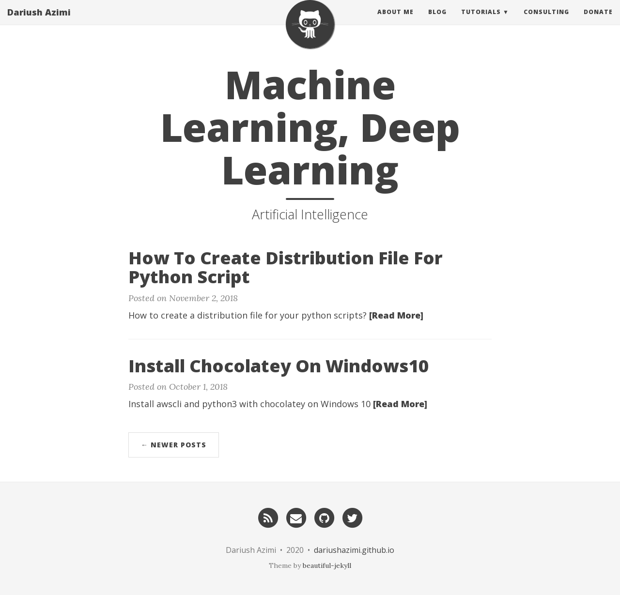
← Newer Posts (173, 444)
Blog (437, 21)
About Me (395, 21)
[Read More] (396, 315)
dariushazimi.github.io (354, 550)
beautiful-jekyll (327, 565)
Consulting (546, 21)
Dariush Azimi (39, 22)
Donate (598, 21)
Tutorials (481, 21)
